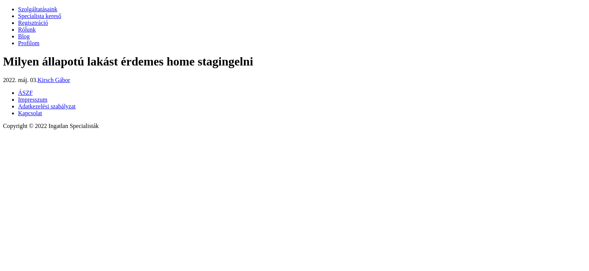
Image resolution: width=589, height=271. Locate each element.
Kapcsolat (30, 113)
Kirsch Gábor (54, 80)
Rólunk (27, 29)
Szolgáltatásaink (37, 9)
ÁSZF (25, 93)
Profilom (28, 43)
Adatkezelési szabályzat (47, 106)
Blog (24, 36)
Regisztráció (33, 23)
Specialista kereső (39, 16)
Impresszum (32, 99)
